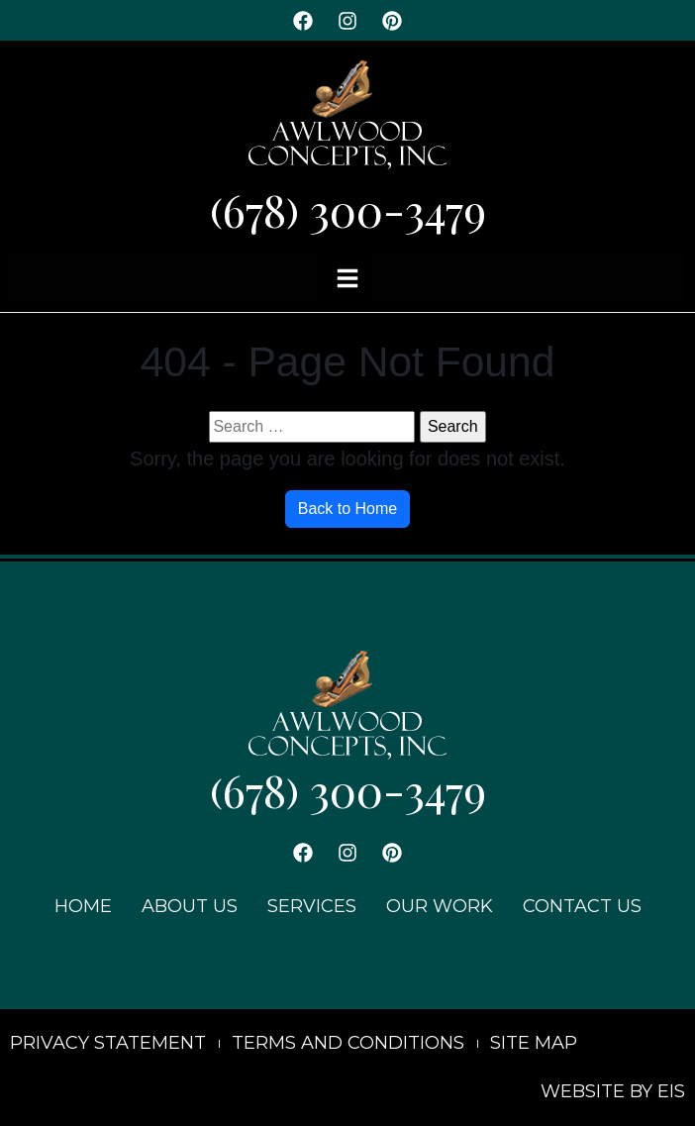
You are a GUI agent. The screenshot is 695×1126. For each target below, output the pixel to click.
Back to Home (347, 508)
